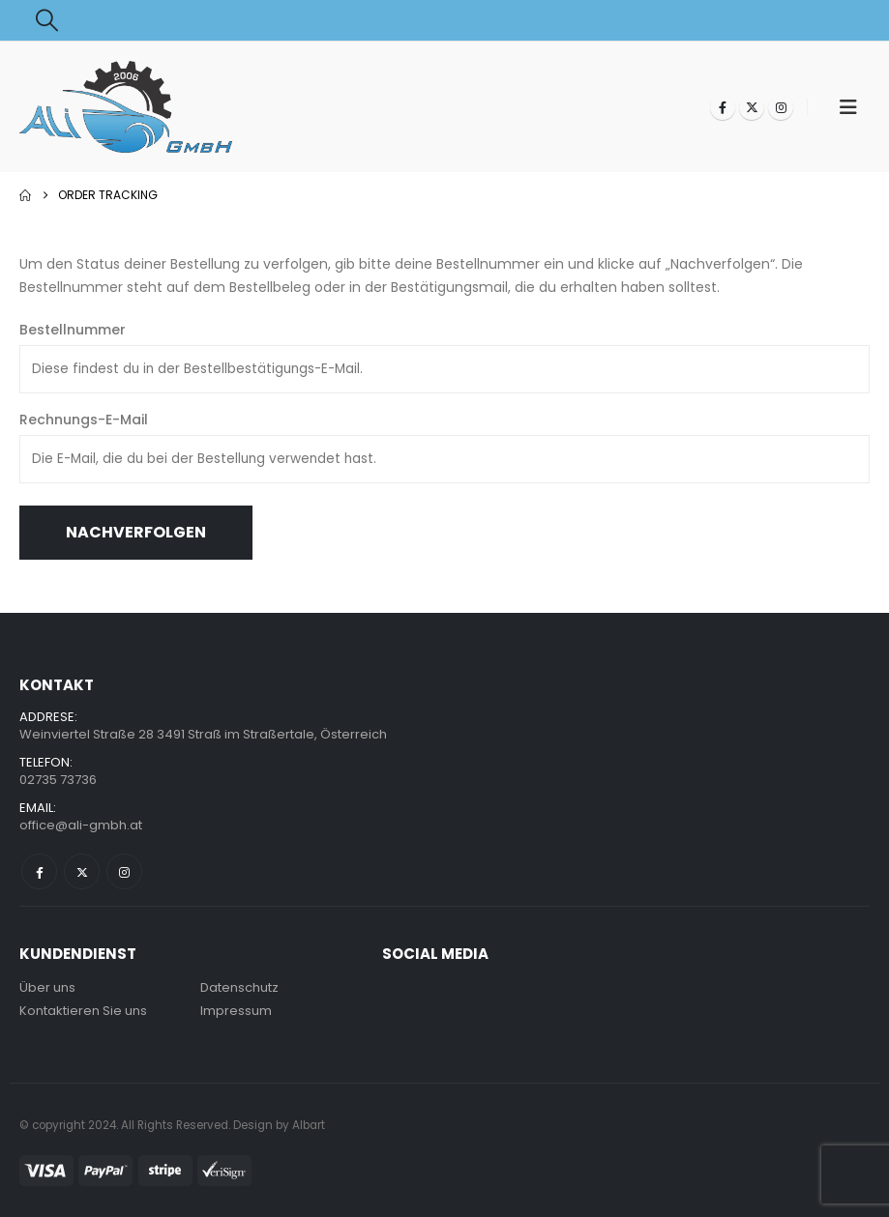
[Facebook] (722, 107)
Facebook (39, 871)
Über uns (47, 987)
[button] (47, 20)
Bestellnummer (72, 329)
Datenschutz (239, 987)
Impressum (236, 1010)
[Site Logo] (125, 107)
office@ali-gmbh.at (80, 825)
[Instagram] (780, 107)
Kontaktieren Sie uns (83, 1010)
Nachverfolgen (136, 532)
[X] (751, 107)
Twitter (82, 871)
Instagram (124, 871)
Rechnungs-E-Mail (83, 419)
